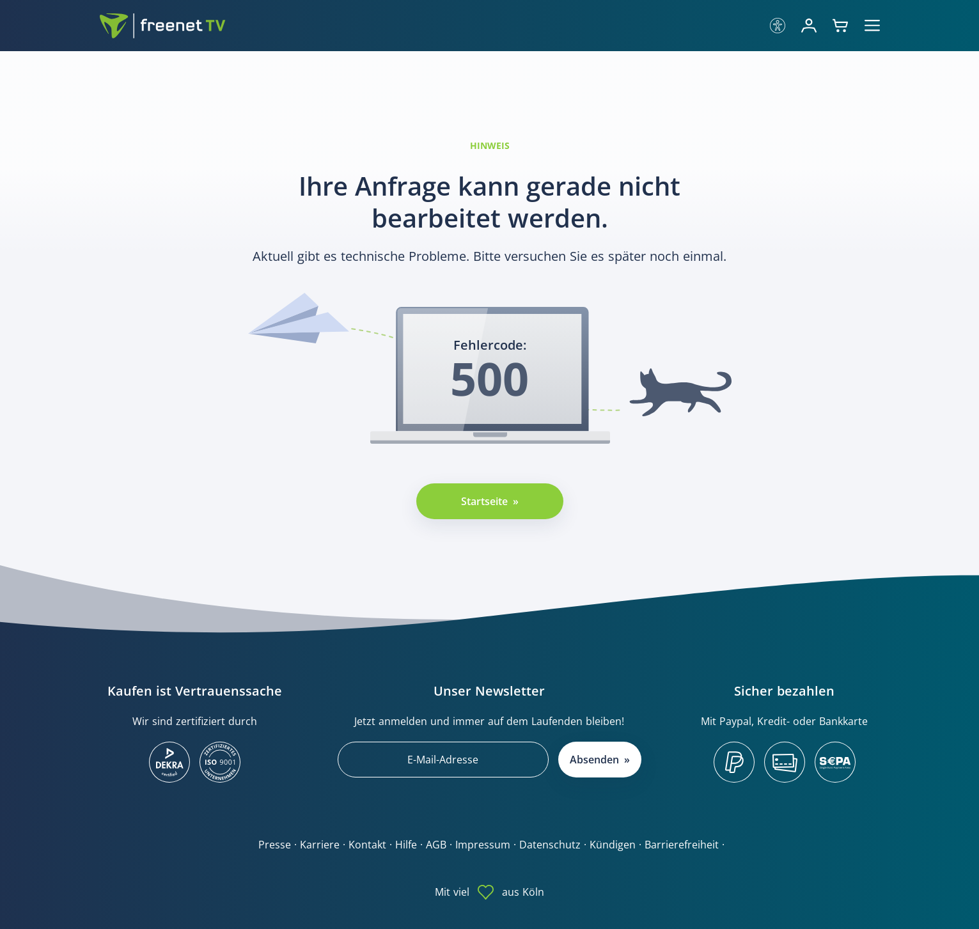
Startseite (484, 501)
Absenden (594, 760)
